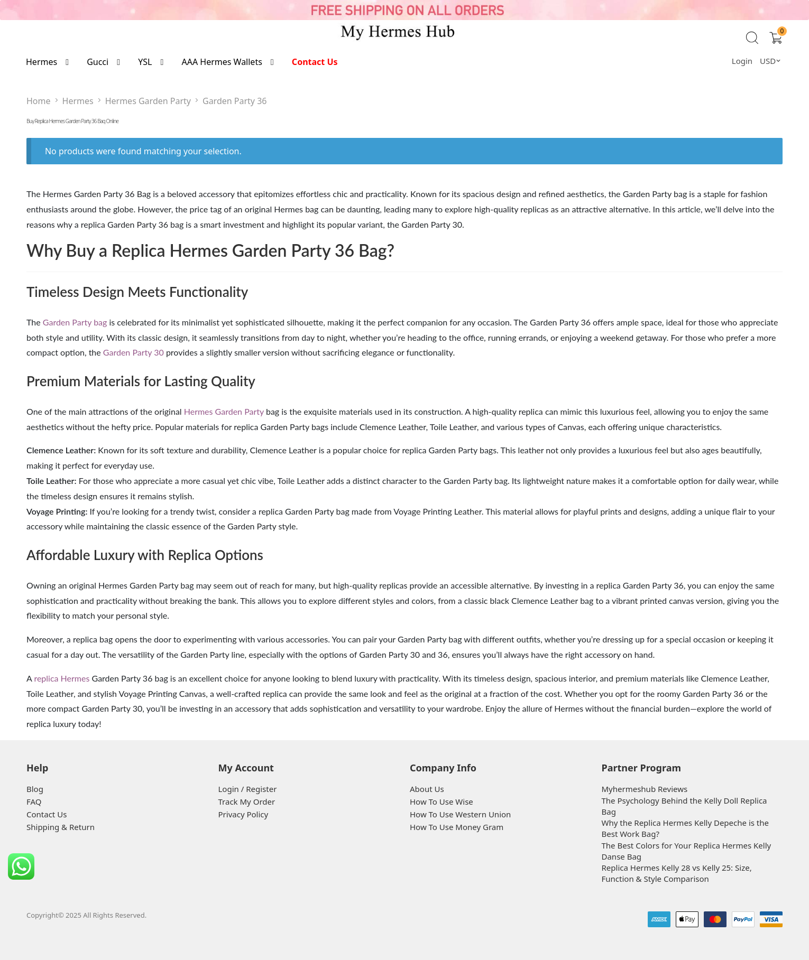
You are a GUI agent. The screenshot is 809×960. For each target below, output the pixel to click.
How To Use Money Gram (456, 827)
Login (742, 60)
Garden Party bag (75, 322)
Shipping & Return (60, 827)
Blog (34, 789)
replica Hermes (61, 678)
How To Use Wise (441, 801)
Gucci (97, 62)
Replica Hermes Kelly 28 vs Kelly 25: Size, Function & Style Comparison (677, 873)
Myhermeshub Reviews (645, 789)
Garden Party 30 (133, 352)
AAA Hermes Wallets (221, 62)
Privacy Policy (243, 814)
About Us (427, 789)
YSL (145, 62)
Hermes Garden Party (148, 101)
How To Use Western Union (460, 814)
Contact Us (315, 62)
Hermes (41, 62)
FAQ (34, 801)
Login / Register (247, 789)
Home (38, 101)
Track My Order (246, 801)
